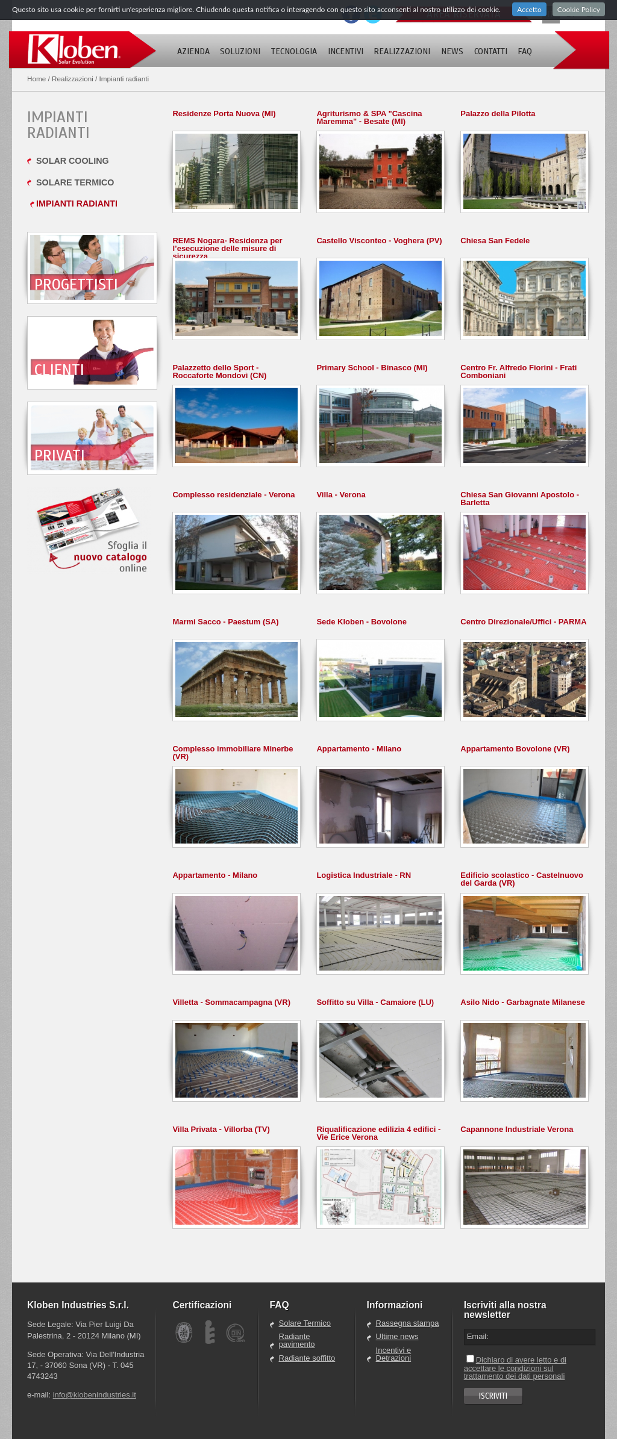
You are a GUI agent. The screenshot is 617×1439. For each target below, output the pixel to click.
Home (36, 78)
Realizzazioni (72, 78)
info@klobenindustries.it (94, 1394)
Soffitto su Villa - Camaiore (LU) (375, 1002)
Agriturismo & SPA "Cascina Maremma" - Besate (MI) (369, 117)
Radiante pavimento (297, 1340)
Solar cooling (72, 161)
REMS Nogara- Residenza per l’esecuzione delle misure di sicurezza (227, 248)
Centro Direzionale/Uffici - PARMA (523, 621)
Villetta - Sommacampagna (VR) (231, 1002)
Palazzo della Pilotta (497, 113)
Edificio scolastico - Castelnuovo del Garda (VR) (521, 879)
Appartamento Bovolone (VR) (514, 748)
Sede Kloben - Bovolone (361, 621)
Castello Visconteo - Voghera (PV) (379, 240)
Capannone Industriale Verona (516, 1129)
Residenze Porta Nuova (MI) (223, 113)
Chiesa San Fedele (495, 240)
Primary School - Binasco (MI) (371, 367)
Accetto (529, 9)
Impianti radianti (76, 203)
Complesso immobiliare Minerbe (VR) (232, 752)
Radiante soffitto (307, 1358)
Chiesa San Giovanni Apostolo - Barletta (519, 498)
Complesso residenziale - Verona (233, 494)
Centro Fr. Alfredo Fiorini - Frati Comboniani (518, 371)
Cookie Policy (578, 9)
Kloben (82, 50)
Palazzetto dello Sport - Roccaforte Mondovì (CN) (219, 371)
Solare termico (75, 182)
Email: (478, 1336)
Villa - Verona (340, 494)
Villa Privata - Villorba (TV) (220, 1129)
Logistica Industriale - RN (363, 875)
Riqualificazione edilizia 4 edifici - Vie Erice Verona (378, 1133)
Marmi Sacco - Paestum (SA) (225, 621)
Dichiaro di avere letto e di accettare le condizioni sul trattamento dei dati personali (515, 1368)
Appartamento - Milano (358, 748)
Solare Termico (305, 1323)
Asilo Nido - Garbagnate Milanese (522, 1002)
